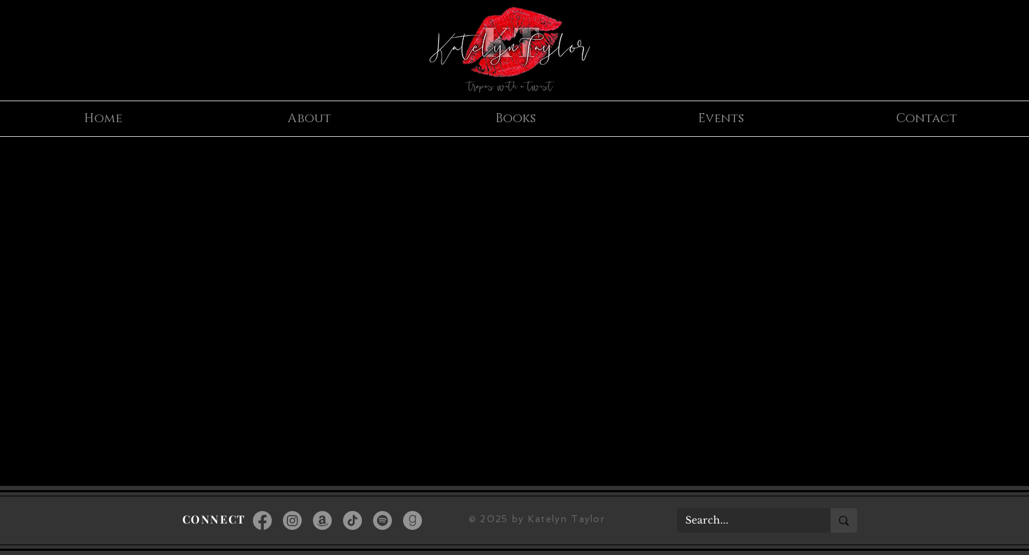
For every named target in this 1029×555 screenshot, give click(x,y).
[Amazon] (322, 520)
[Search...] (743, 520)
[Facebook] (262, 520)
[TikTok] (352, 520)
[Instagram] (292, 520)
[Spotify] (382, 520)
